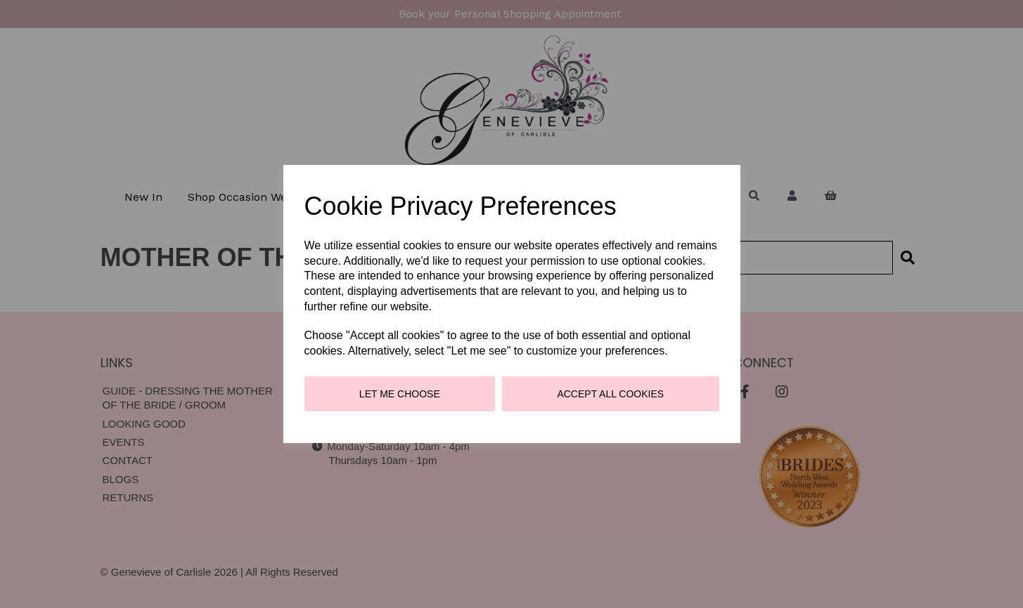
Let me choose (399, 393)
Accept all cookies (610, 393)
